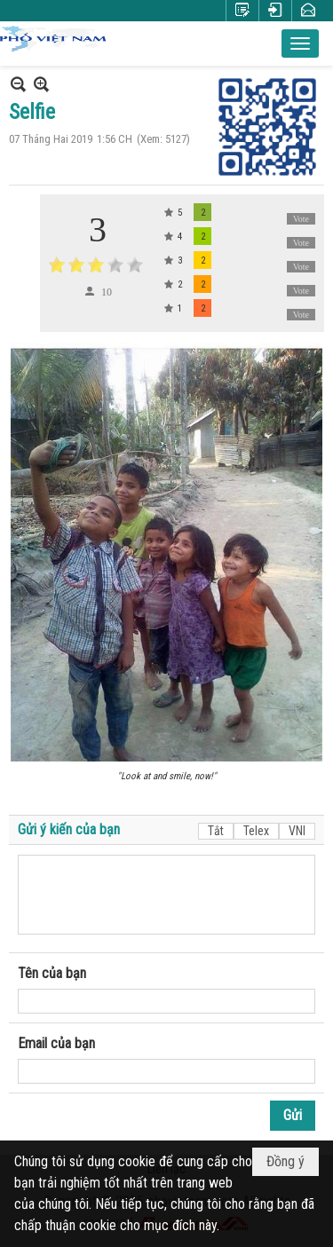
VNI (297, 831)
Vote (301, 219)
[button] (300, 43)
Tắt (216, 831)
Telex (256, 831)
